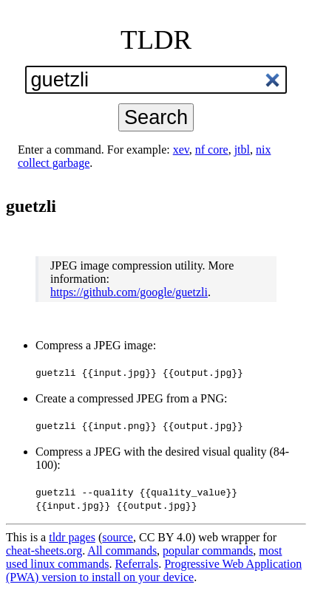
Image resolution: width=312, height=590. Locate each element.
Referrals (137, 564)
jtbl (242, 149)
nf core (211, 149)
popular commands (208, 550)
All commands (122, 550)
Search (156, 117)
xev (181, 149)
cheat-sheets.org (44, 550)
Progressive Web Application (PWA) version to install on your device (154, 570)
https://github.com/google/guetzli (129, 292)
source (117, 537)
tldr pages (72, 537)
